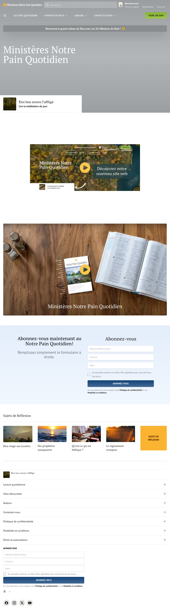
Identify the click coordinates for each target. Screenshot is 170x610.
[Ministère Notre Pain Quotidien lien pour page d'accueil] (23, 4)
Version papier (132, 6)
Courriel (161, 6)
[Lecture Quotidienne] (25, 15)
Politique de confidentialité (131, 390)
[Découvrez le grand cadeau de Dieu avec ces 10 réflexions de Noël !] (85, 28)
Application (148, 6)
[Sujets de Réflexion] (153, 438)
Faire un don (156, 15)
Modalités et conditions (97, 392)
